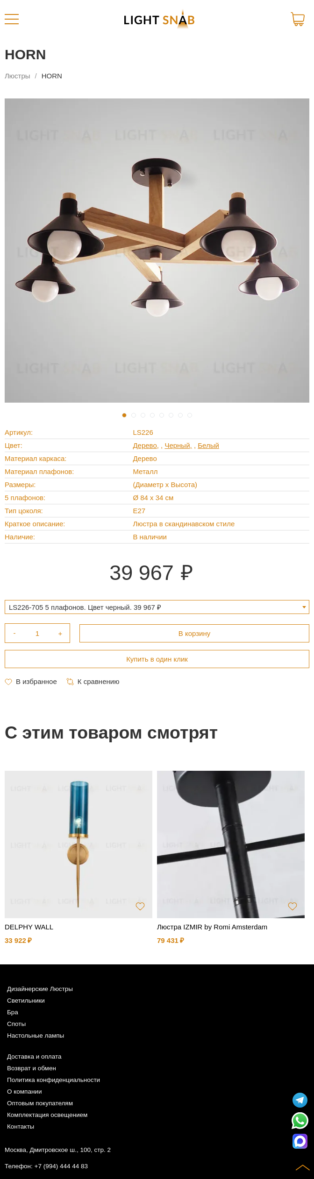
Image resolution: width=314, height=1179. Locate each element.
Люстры (17, 76)
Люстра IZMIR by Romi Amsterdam (212, 927)
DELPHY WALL (29, 927)
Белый (208, 445)
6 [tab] (171, 415)
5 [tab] (161, 415)
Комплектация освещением (47, 1114)
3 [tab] (143, 415)
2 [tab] (133, 415)
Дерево (145, 445)
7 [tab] (180, 415)
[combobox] (157, 607)
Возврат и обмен (31, 1068)
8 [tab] (189, 415)
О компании (24, 1091)
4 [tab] (152, 415)
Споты (16, 1023)
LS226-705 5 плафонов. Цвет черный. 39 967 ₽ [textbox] (85, 607)
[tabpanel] (157, 250)
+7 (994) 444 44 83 (61, 1166)
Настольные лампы (35, 1035)
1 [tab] (124, 415)
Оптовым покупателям (40, 1103)
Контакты (20, 1126)
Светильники (26, 1000)
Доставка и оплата (34, 1056)
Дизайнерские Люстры (40, 988)
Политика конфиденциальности (53, 1079)
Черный (177, 445)
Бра (12, 1012)
